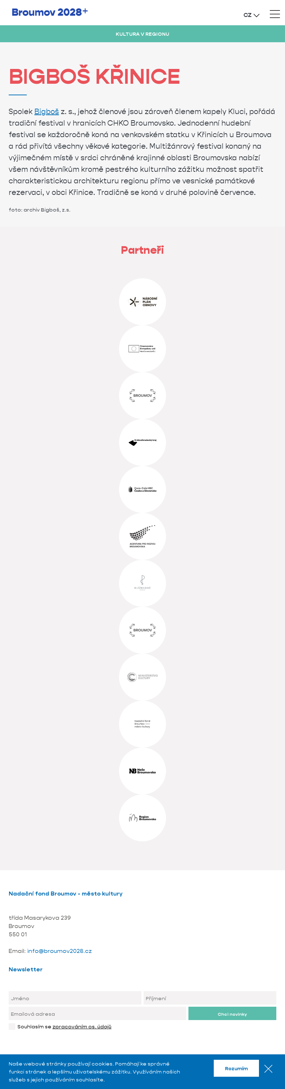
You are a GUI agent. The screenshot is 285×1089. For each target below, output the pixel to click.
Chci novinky (232, 1014)
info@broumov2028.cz (59, 951)
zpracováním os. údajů (81, 1026)
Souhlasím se (64, 1026)
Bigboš (46, 111)
